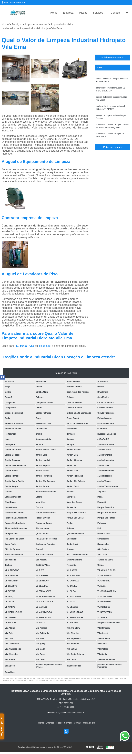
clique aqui (45, 345)
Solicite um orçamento (112, 57)
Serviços (98, 12)
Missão (83, 12)
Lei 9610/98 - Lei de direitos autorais (58, 680)
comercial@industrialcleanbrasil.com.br (66, 713)
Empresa (68, 12)
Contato (115, 12)
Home (53, 12)
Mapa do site (89, 723)
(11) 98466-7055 (25, 345)
